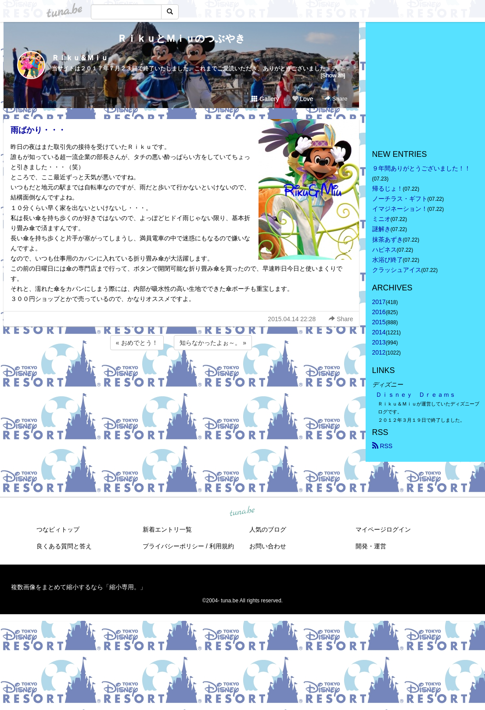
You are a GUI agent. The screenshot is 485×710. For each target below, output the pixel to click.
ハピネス (384, 249)
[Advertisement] (181, 375)
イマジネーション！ (400, 208)
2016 (379, 311)
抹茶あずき (387, 239)
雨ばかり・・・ (38, 130)
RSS (382, 445)
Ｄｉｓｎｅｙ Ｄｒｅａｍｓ (416, 394)
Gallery (265, 98)
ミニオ (381, 218)
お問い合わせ (267, 546)
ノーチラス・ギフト (400, 198)
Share (336, 98)
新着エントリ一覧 (167, 529)
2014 (379, 332)
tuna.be (242, 511)
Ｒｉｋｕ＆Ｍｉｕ (80, 58)
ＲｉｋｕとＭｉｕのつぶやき (181, 38)
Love (302, 98)
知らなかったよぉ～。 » (213, 342)
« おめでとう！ (137, 342)
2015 (379, 322)
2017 (379, 301)
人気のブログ (267, 529)
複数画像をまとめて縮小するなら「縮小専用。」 (78, 586)
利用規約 (221, 546)
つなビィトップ (57, 529)
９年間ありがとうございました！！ (421, 168)
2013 (379, 342)
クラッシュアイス (396, 269)
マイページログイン (383, 529)
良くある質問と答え (64, 546)
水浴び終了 (387, 259)
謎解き (381, 228)
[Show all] (332, 75)
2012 (379, 352)
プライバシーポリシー (173, 546)
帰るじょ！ (387, 188)
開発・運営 (371, 546)
